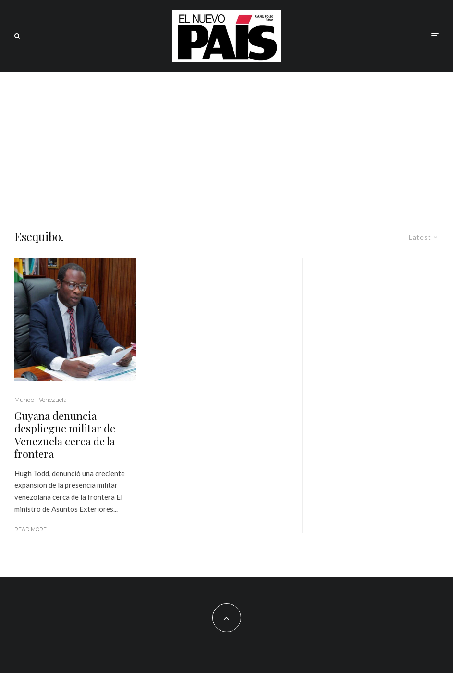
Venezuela (53, 399)
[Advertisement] (226, 143)
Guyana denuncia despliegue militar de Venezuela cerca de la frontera (64, 434)
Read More (30, 529)
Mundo (24, 399)
